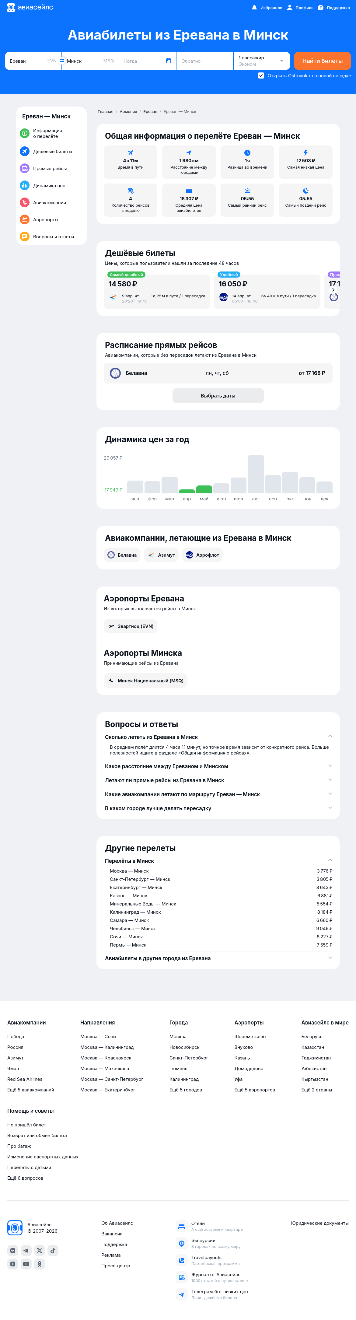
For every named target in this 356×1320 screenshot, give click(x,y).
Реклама (110, 1255)
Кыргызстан (314, 1079)
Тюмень (178, 1068)
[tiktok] (53, 1250)
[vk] (12, 1250)
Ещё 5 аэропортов (254, 1090)
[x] (39, 1250)
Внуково (243, 1047)
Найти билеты (322, 61)
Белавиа (122, 554)
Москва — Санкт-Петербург (111, 1079)
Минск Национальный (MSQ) (145, 680)
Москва (178, 1036)
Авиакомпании (26, 1023)
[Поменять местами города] (62, 61)
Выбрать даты (218, 395)
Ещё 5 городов (185, 1090)
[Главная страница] (29, 7)
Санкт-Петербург (188, 1058)
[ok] (39, 1264)
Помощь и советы (30, 1111)
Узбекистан (313, 1068)
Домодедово (248, 1068)
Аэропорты (249, 1023)
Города (178, 1023)
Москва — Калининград (107, 1047)
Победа (15, 1036)
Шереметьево (250, 1036)
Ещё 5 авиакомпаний (30, 1090)
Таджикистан (316, 1058)
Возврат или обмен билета (37, 1135)
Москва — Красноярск (105, 1058)
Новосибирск (184, 1047)
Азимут (161, 554)
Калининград (184, 1079)
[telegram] (26, 1250)
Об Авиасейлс (117, 1223)
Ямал (13, 1068)
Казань (242, 1058)
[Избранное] (266, 7)
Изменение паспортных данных (43, 1157)
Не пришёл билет (26, 1125)
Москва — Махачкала (104, 1068)
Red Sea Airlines (24, 1079)
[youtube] (26, 1264)
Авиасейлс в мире (325, 1023)
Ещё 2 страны (316, 1090)
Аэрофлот (202, 554)
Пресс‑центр (115, 1266)
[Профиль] (300, 7)
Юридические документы (320, 1223)
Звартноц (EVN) (130, 626)
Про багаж (19, 1146)
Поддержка (114, 1244)
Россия (15, 1047)
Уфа (238, 1079)
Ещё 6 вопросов (25, 1178)
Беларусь (311, 1036)
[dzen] (12, 1264)
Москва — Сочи (98, 1036)
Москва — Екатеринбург (107, 1090)
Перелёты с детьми (29, 1167)
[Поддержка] (333, 7)
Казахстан (312, 1047)
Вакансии (112, 1234)
